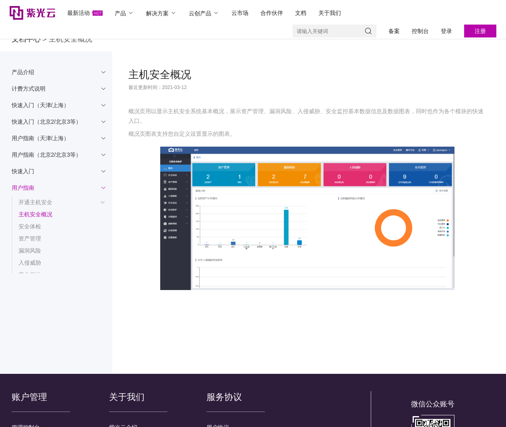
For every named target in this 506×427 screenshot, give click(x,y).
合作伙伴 (271, 13)
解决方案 (161, 13)
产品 (124, 13)
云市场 (239, 13)
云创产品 (204, 13)
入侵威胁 (30, 262)
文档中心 (26, 39)
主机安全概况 (35, 214)
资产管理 (30, 238)
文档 (300, 13)
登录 (446, 31)
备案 (394, 31)
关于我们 (329, 13)
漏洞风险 (30, 250)
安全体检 (30, 226)
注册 (480, 31)
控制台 (420, 31)
